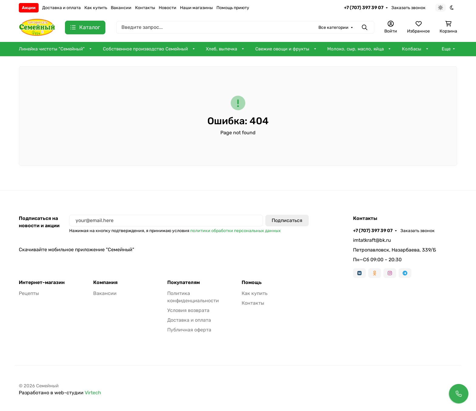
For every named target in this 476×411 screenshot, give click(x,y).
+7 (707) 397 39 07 (363, 7)
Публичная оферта (189, 330)
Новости (167, 7)
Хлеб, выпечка (221, 49)
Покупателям (183, 282)
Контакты (145, 7)
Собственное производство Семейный (145, 49)
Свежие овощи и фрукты (282, 49)
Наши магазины (196, 7)
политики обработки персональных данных (235, 230)
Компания (105, 282)
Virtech (93, 393)
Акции (29, 7)
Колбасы (411, 49)
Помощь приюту (232, 7)
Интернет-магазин (42, 282)
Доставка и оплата (61, 7)
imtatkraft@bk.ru (372, 240)
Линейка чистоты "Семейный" (52, 49)
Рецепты (29, 293)
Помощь (252, 282)
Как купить (95, 7)
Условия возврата (188, 310)
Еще (446, 49)
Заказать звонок (408, 7)
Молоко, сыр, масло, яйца (355, 49)
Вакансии (121, 7)
